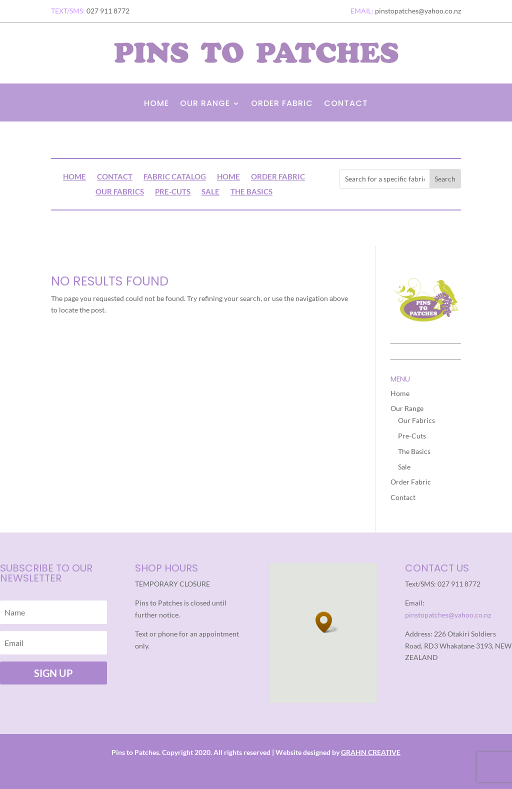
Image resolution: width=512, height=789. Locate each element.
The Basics (251, 192)
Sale (211, 192)
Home (156, 104)
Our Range (205, 104)
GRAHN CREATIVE (370, 752)
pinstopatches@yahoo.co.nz (448, 614)
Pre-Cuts (172, 192)
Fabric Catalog (175, 177)
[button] (327, 622)
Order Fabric (282, 104)
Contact (346, 104)
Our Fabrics (120, 192)
